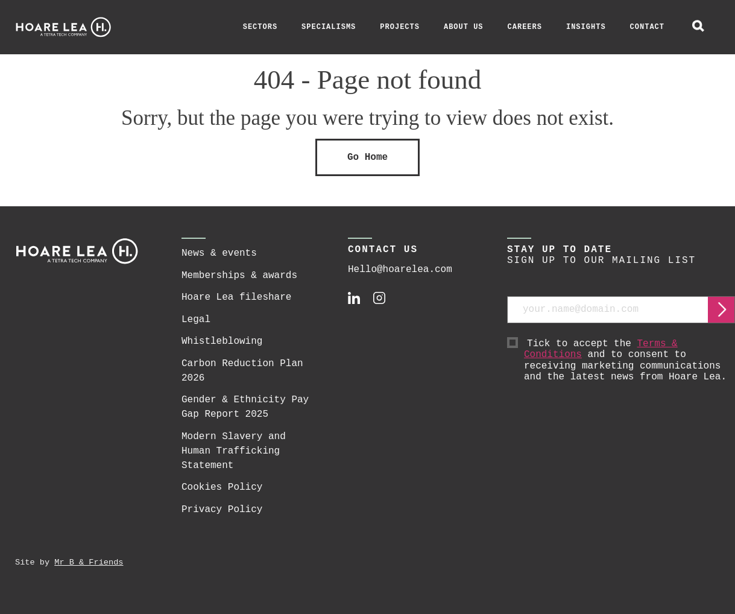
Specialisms (328, 27)
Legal (195, 319)
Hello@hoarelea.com (400, 269)
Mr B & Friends (88, 562)
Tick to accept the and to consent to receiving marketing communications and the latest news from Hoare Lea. (629, 360)
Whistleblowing (221, 341)
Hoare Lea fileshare (236, 297)
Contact (647, 27)
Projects (400, 27)
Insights (586, 27)
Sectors (260, 27)
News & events (219, 253)
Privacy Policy (221, 509)
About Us (464, 27)
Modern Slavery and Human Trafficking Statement (233, 451)
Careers (525, 27)
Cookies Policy (221, 487)
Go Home (367, 157)
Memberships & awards (239, 275)
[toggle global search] (698, 27)
